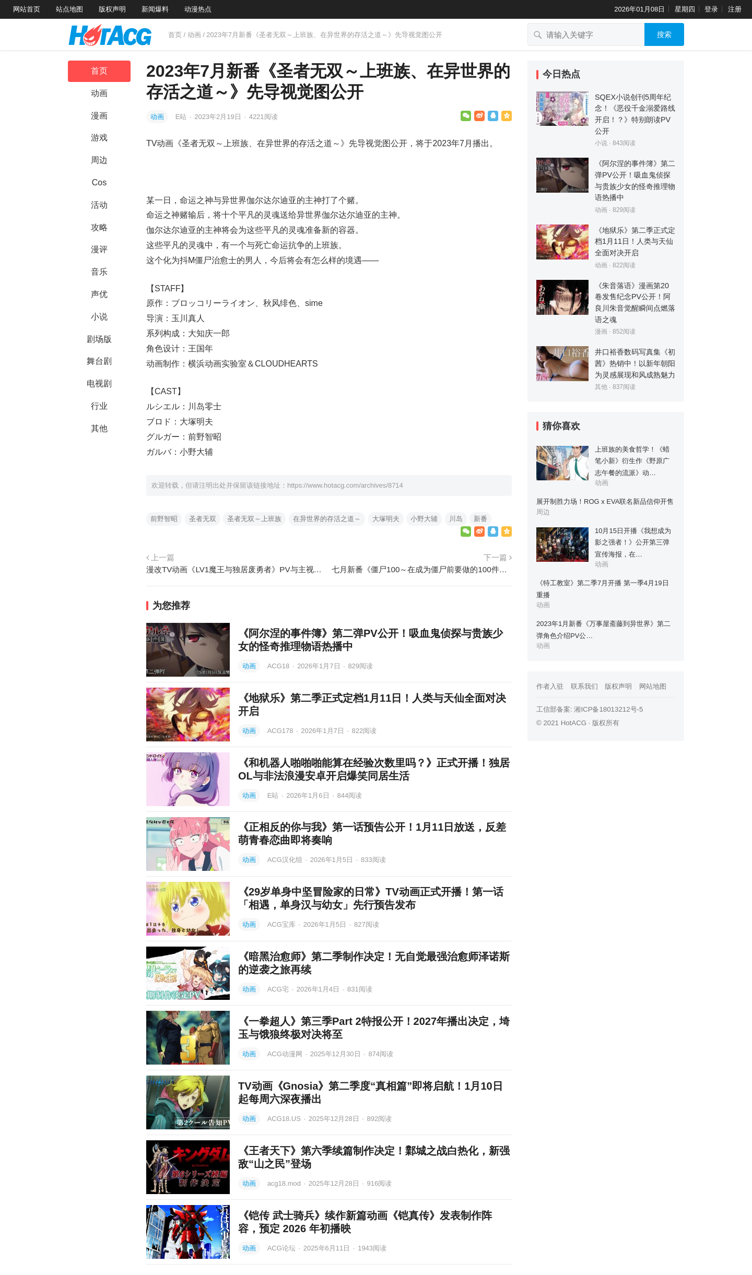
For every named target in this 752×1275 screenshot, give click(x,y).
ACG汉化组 (285, 860)
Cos (99, 182)
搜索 (664, 34)
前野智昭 (164, 519)
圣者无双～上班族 (254, 519)
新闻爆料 (155, 9)
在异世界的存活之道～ (327, 519)
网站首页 (26, 9)
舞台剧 (99, 361)
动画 (194, 35)
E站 (182, 117)
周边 (99, 160)
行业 (99, 406)
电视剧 (99, 383)
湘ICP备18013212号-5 (608, 709)
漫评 (99, 249)
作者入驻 (549, 686)
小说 (99, 316)
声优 (99, 294)
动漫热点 (198, 9)
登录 (711, 9)
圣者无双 (202, 519)
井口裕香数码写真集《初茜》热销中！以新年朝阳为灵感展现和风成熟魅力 (635, 363)
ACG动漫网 (285, 1054)
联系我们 (584, 686)
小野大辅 (424, 519)
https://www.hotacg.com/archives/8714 (345, 485)
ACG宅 (279, 989)
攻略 (99, 227)
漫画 (99, 115)
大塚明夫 (386, 519)
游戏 (99, 137)
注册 (735, 9)
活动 (99, 204)
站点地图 (69, 9)
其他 (99, 428)
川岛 (456, 519)
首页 (175, 35)
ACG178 (281, 731)
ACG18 (279, 666)
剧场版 (99, 339)
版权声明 (112, 9)
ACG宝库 (282, 924)
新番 (480, 519)
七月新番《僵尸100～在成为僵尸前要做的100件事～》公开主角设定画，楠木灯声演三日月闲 (422, 569)
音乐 (99, 271)
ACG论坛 (282, 1248)
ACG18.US (285, 1119)
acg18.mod (285, 1183)
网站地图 (652, 686)
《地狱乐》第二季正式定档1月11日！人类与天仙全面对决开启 (635, 241)
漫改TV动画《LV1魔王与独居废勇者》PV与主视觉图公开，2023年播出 (236, 569)
